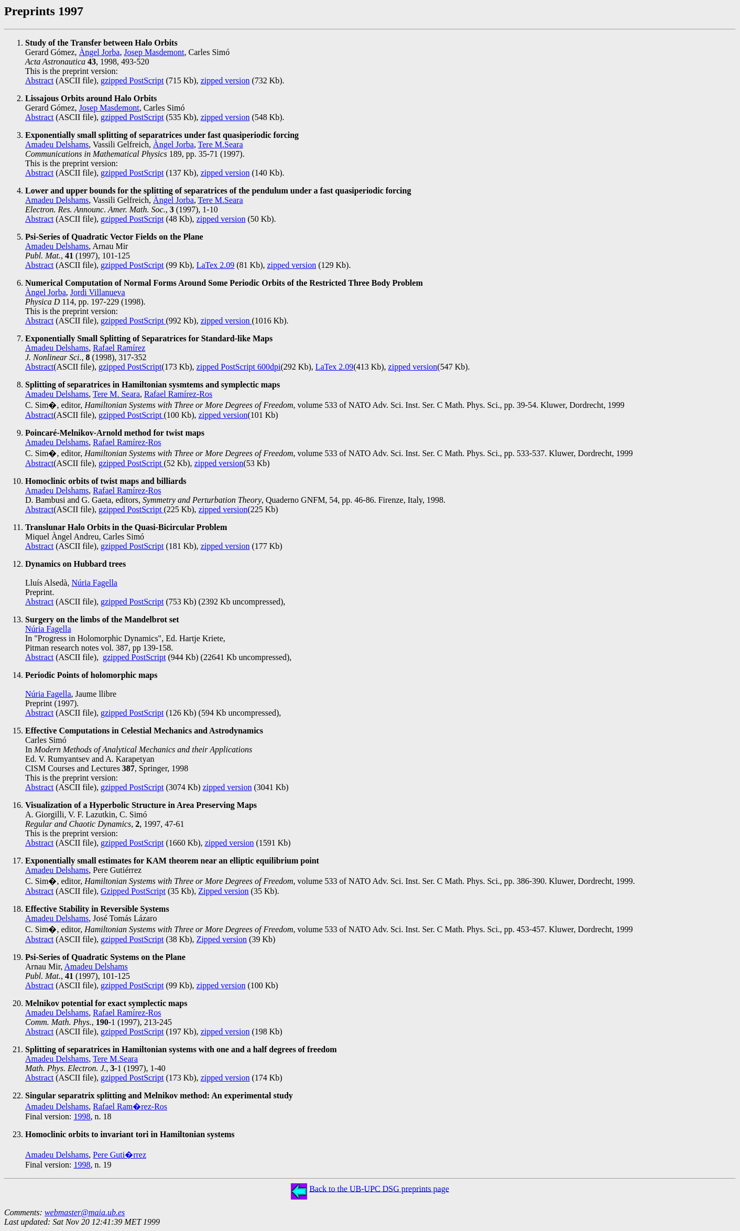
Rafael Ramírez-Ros (178, 394)
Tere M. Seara (116, 394)
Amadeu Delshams (57, 144)
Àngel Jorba (99, 52)
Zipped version (223, 891)
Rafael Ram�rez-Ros (130, 1106)
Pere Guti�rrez (119, 1154)
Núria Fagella (94, 582)
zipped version (225, 80)
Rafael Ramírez (119, 347)
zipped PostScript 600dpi (239, 366)
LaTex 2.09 (216, 265)
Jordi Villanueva (97, 292)
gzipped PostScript (132, 80)
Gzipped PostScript (133, 891)
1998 (81, 1116)
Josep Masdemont (154, 52)
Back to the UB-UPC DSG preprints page (379, 1188)
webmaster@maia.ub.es (85, 1212)
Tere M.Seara (220, 144)
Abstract (39, 80)
